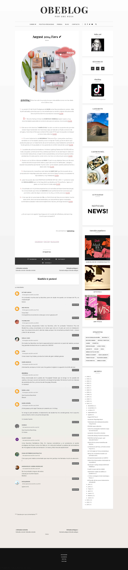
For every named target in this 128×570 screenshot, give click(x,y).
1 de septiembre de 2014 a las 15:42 (31, 455)
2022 (88, 385)
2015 (88, 401)
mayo (89, 488)
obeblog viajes (101, 360)
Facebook (33, 259)
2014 (88, 403)
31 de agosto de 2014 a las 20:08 (30, 405)
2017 (88, 396)
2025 (88, 379)
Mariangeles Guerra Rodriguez (32, 466)
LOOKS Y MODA (101, 346)
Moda (102, 349)
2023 (88, 383)
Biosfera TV (105, 337)
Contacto (76, 24)
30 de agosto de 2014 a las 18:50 (30, 323)
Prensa (59, 24)
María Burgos (26, 362)
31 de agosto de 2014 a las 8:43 (30, 340)
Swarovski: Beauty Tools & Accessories (98, 435)
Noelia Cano (26, 338)
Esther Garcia (26, 292)
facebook (64, 557)
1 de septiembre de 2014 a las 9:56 (30, 440)
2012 (88, 502)
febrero (90, 495)
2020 (88, 390)
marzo (90, 493)
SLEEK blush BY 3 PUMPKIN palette (98, 262)
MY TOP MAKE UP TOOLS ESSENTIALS (98, 451)
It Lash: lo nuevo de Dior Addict (96, 469)
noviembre (91, 408)
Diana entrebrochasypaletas (32, 453)
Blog (67, 24)
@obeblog (70, 231)
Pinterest (61, 259)
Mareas (24, 425)
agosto (90, 414)
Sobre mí (33, 24)
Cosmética (95, 343)
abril (89, 491)
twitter (64, 559)
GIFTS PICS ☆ (98, 292)
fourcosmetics (90, 360)
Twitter (47, 259)
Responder (76, 304)
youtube (63, 561)
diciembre (91, 405)
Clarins (88, 343)
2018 (88, 394)
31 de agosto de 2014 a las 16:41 (30, 392)
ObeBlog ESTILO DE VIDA (92, 352)
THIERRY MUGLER (90, 357)
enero (90, 498)
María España (26, 403)
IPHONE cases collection (94, 426)
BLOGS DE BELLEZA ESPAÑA (93, 337)
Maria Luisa (25, 390)
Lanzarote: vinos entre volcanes (96, 433)
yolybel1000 (26, 320)
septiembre (91, 412)
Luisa (23, 351)
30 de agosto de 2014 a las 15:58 (30, 294)
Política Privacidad (46, 24)
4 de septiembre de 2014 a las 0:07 (31, 468)
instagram (64, 554)
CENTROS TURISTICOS (103, 340)
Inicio (47, 534)
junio (89, 486)
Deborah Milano (90, 346)
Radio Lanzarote (103, 354)
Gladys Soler (26, 438)
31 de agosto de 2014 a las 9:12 (29, 364)
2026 (88, 376)
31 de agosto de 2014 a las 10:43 (30, 375)
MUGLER (96, 349)
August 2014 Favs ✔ (93, 417)
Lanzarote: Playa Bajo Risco (95, 419)
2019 (88, 392)
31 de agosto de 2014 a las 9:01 (30, 353)
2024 (88, 381)
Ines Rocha (25, 307)
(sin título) (98, 321)
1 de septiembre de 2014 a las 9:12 (30, 427)
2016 (88, 399)
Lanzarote (89, 349)
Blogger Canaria (90, 340)
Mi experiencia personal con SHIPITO (98, 458)
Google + (48, 263)
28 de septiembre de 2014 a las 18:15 (31, 483)
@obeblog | (25, 100)
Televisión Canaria (102, 357)
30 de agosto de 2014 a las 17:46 (30, 310)
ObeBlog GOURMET (91, 354)
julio (89, 484)
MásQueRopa (26, 481)
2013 (88, 500)
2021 (88, 387)
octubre (90, 410)
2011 (88, 504)
